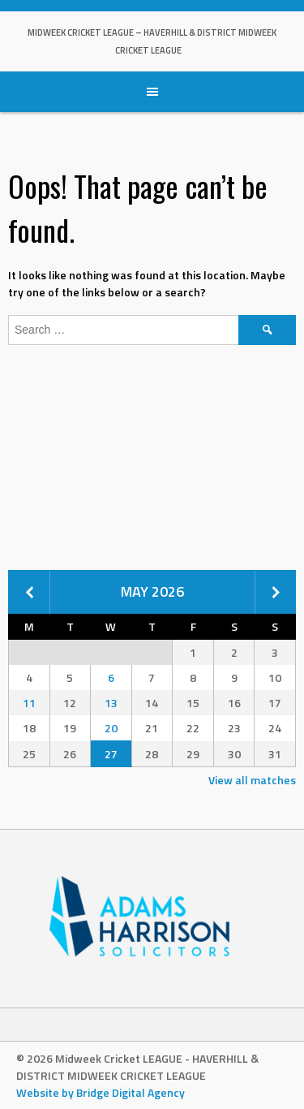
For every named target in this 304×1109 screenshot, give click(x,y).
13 (111, 702)
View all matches (252, 779)
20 (111, 727)
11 (29, 702)
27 (111, 753)
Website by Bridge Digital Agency (100, 1092)
